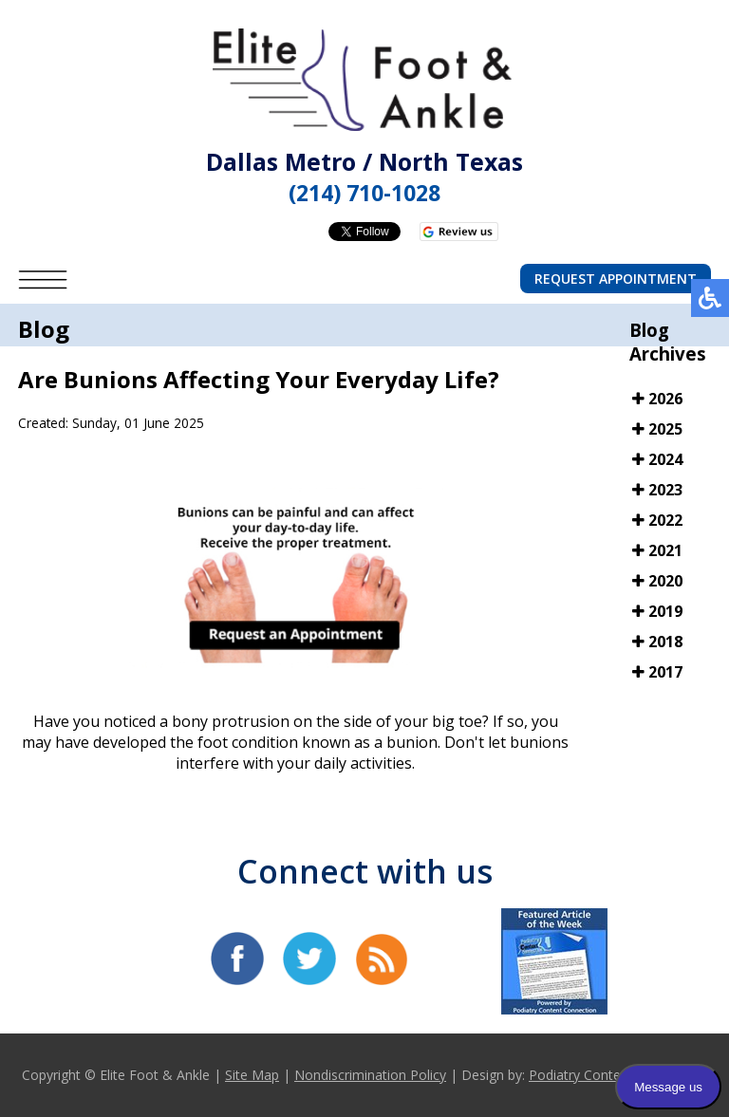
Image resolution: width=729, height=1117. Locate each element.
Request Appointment (615, 279)
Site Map (252, 1075)
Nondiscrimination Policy (370, 1075)
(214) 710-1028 (364, 192)
